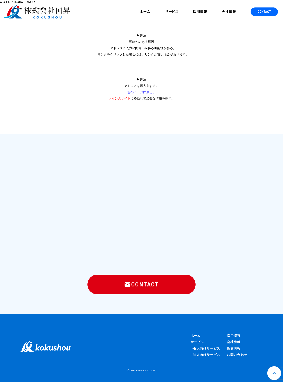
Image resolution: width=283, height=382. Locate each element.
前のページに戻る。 (141, 92)
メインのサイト (119, 98)
